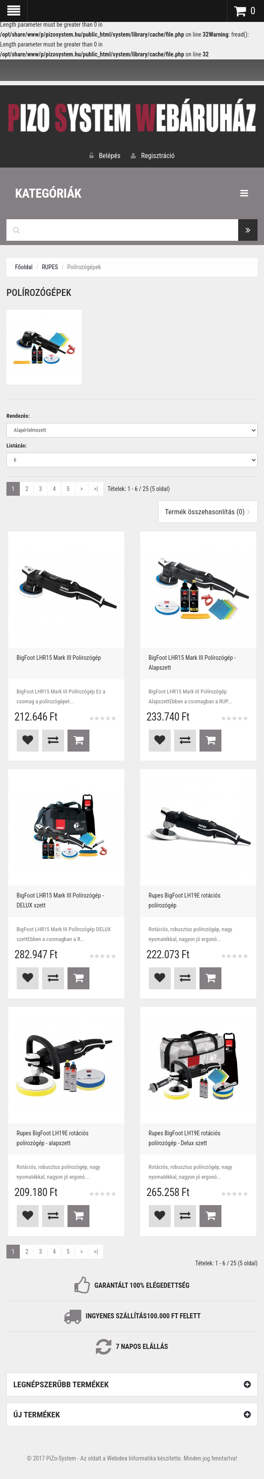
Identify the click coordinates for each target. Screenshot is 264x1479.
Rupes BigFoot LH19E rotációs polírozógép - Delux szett (185, 1138)
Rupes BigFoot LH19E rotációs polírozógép (185, 900)
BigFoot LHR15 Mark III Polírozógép (59, 657)
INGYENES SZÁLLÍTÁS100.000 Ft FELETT (143, 1316)
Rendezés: (18, 416)
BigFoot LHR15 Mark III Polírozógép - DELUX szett (60, 900)
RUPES (50, 267)
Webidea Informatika (131, 1458)
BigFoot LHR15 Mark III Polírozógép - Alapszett (192, 662)
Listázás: (16, 445)
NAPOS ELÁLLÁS (143, 1346)
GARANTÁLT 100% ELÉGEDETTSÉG (141, 1285)
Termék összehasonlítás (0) (208, 511)
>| (96, 488)
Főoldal (24, 267)
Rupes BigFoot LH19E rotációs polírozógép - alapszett (53, 1138)
